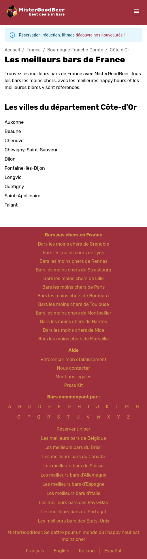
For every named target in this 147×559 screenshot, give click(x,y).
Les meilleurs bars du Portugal (73, 511)
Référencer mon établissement (74, 359)
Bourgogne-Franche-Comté (75, 50)
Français (35, 551)
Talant (11, 205)
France (34, 50)
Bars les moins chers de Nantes (73, 321)
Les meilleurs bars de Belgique (73, 438)
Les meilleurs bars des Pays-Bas (73, 502)
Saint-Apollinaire (22, 195)
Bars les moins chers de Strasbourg (74, 270)
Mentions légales (74, 376)
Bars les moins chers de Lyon (74, 252)
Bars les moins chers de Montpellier (74, 313)
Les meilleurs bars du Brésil (73, 447)
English (61, 551)
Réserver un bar (73, 429)
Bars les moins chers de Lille (73, 278)
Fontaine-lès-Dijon (25, 168)
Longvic (13, 177)
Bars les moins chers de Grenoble (73, 244)
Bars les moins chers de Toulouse (73, 304)
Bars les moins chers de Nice (73, 330)
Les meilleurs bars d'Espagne (73, 484)
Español (112, 551)
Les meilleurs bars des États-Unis (73, 521)
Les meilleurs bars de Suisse (73, 466)
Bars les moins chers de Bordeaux (73, 295)
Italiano (87, 551)
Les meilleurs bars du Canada (73, 456)
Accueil (12, 50)
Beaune (13, 131)
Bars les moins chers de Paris (73, 287)
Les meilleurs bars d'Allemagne (74, 475)
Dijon (10, 159)
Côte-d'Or (119, 50)
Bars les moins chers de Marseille (73, 339)
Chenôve (14, 140)
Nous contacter (73, 368)
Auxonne (14, 122)
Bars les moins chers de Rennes (73, 261)
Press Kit (73, 385)
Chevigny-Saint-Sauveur (31, 150)
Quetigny (14, 186)
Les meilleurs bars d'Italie (73, 493)
